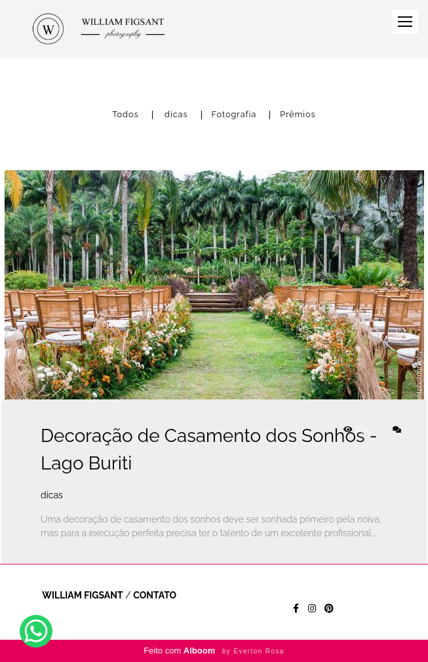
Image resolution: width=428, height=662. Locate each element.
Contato (154, 595)
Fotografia (234, 115)
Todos (125, 115)
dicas (176, 115)
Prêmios (297, 115)
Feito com (214, 650)
